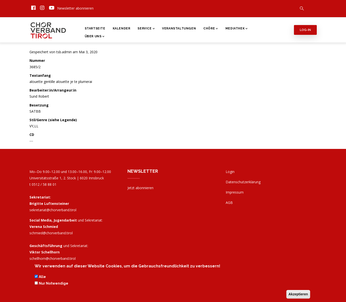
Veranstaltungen (179, 28)
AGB (229, 202)
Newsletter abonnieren (75, 8)
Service (146, 29)
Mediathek (236, 29)
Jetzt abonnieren (140, 187)
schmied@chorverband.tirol (51, 233)
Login (230, 171)
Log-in (305, 30)
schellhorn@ (52, 258)
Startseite (95, 28)
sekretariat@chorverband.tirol (52, 210)
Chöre (210, 29)
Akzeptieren (298, 295)
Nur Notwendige (53, 285)
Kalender (121, 28)
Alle (42, 278)
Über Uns (95, 37)
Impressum (235, 192)
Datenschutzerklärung (243, 182)
